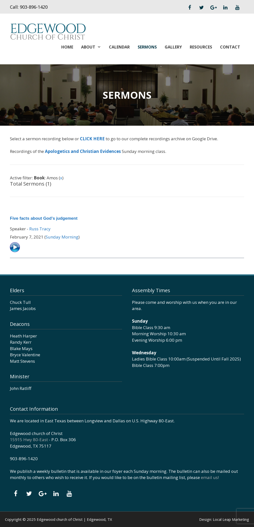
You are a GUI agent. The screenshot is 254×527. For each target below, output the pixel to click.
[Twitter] (201, 7)
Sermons (147, 47)
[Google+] (213, 7)
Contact (230, 47)
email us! (210, 477)
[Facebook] (189, 7)
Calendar (119, 47)
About (93, 47)
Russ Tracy (40, 229)
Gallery (173, 47)
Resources (201, 47)
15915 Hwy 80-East (29, 439)
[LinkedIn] (225, 7)
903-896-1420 (34, 7)
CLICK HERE (92, 139)
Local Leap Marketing (231, 519)
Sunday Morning (62, 237)
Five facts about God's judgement (43, 218)
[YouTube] (237, 7)
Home (67, 47)
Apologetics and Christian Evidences (83, 151)
